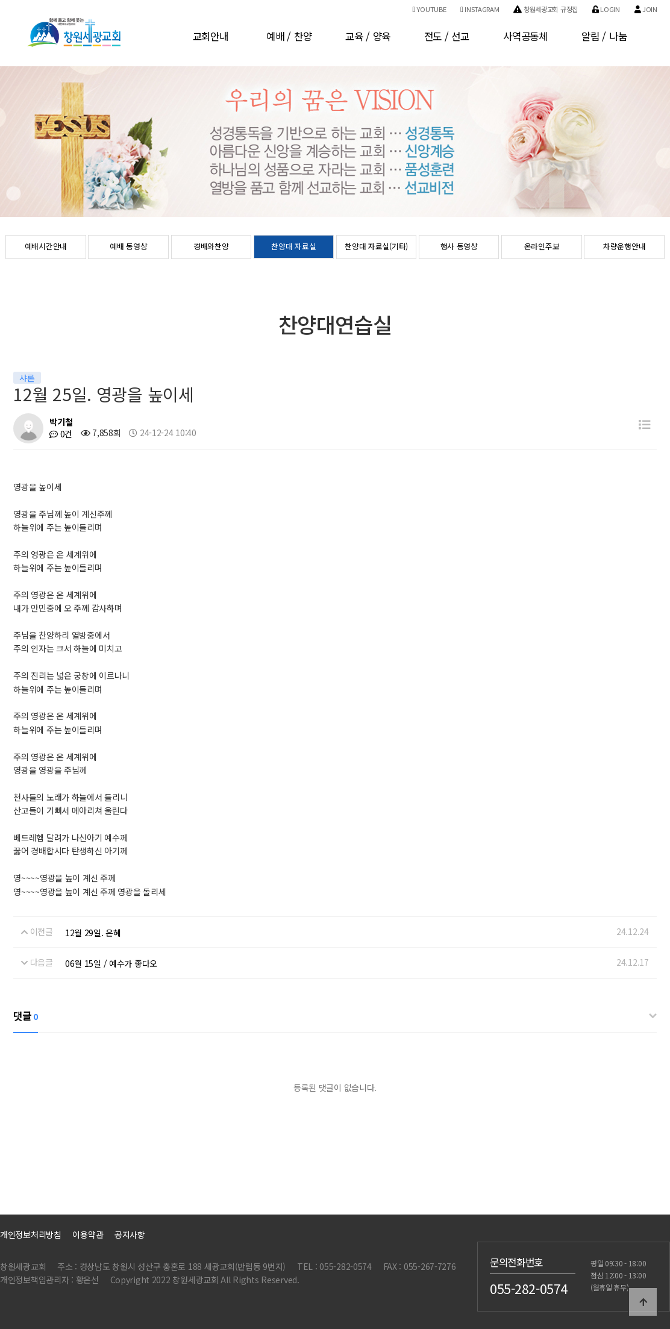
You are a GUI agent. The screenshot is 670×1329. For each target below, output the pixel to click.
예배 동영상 (128, 247)
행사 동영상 (459, 247)
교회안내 (210, 36)
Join (645, 9)
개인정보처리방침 (30, 1234)
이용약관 (87, 1234)
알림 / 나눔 (604, 36)
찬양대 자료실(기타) (376, 247)
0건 (60, 434)
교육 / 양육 (367, 36)
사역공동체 (525, 36)
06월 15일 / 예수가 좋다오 (111, 963)
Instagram (479, 9)
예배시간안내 (45, 247)
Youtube (429, 9)
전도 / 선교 (446, 36)
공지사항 (129, 1234)
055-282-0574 (529, 1288)
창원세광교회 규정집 (545, 9)
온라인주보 (542, 247)
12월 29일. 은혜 (93, 933)
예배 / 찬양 (289, 36)
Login (606, 9)
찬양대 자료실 (293, 247)
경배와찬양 (211, 247)
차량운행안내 (624, 247)
